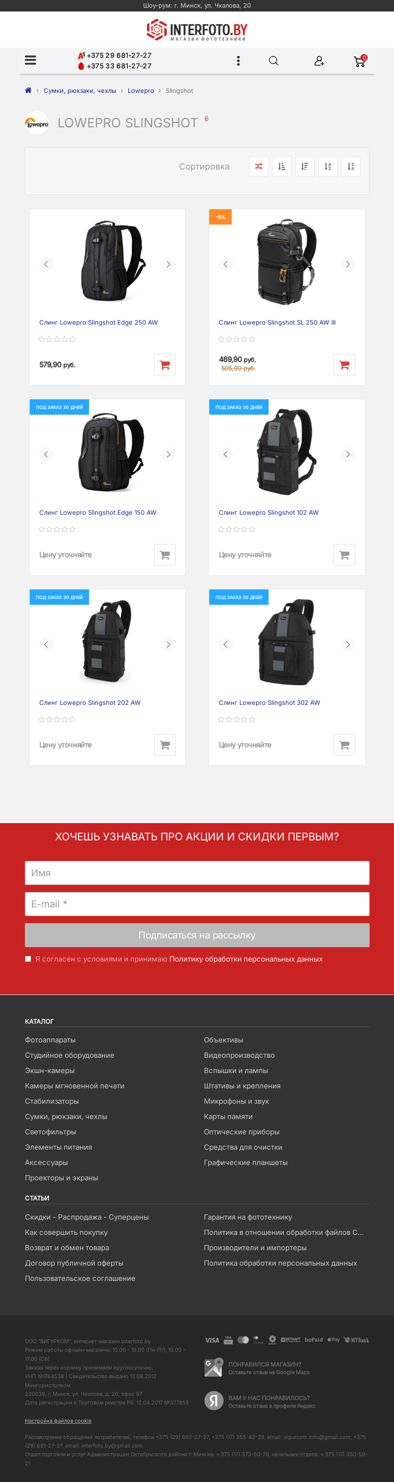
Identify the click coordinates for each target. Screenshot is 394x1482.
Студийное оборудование (69, 1055)
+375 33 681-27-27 (114, 66)
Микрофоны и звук (236, 1101)
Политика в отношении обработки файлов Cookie (286, 1232)
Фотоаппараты (50, 1039)
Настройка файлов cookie (58, 1420)
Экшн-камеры (50, 1070)
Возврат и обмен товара (67, 1247)
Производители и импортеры (255, 1247)
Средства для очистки (243, 1147)
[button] (46, 264)
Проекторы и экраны (61, 1177)
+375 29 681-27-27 (114, 55)
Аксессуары (46, 1162)
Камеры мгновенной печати (74, 1085)
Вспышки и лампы (236, 1070)
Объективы (223, 1039)
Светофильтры (50, 1131)
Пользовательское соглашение (80, 1278)
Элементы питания (58, 1147)
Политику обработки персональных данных (246, 958)
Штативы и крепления (242, 1085)
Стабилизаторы (52, 1101)
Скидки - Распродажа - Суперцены (87, 1217)
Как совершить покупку (66, 1232)
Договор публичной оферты (74, 1262)
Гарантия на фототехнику (248, 1217)
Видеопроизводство (239, 1055)
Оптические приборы (242, 1131)
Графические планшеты (246, 1162)
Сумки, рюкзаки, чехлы (66, 1116)
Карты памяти (228, 1116)
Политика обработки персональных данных (280, 1262)
